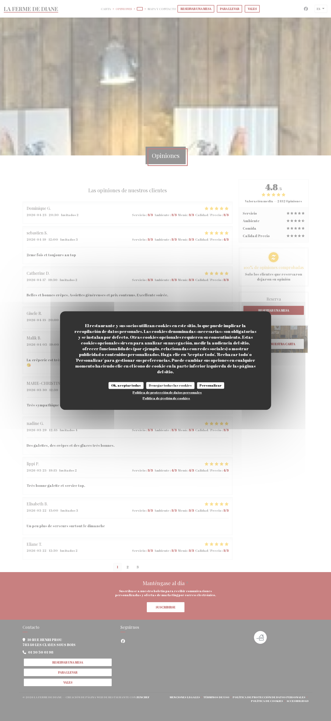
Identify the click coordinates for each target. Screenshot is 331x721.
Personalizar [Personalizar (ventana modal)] (211, 385)
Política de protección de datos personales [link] (167, 392)
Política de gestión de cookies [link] (166, 398)
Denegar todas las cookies (170, 385)
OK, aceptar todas (126, 385)
